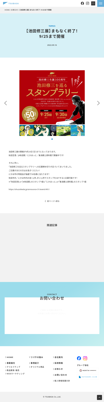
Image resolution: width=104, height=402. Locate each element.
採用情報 (58, 363)
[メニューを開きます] (100, 3)
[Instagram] (87, 3)
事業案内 (10, 363)
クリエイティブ (12, 367)
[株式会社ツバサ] (11, 3)
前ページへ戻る (52, 201)
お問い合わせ (60, 375)
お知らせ (14, 10)
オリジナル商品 (36, 367)
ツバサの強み (36, 357)
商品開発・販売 (12, 370)
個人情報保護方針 (61, 381)
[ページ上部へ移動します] (99, 397)
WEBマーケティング (15, 374)
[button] (52, 139)
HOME (7, 10)
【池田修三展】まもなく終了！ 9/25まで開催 (35, 10)
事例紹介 (34, 363)
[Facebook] (82, 3)
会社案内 (58, 357)
